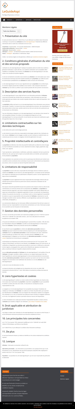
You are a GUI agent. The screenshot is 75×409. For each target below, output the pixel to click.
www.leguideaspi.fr (31, 41)
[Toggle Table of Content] (18, 31)
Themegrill (9, 53)
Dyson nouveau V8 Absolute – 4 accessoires (62, 44)
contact (4, 238)
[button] (13, 20)
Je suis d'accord (38, 407)
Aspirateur (19, 19)
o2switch (10, 51)
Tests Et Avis (37, 19)
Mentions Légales (64, 379)
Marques (9, 19)
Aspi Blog (28, 19)
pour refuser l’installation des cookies (37, 301)
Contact (62, 376)
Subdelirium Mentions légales (40, 57)
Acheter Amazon (62, 50)
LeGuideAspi (11, 11)
